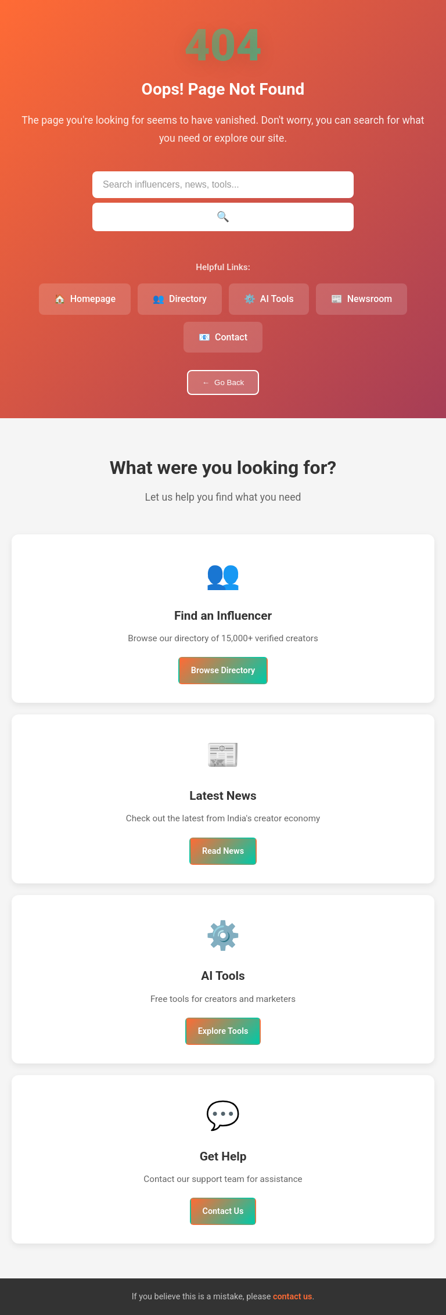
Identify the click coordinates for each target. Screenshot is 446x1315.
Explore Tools (223, 1031)
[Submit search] (223, 217)
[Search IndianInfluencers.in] (223, 184)
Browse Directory (223, 671)
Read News (223, 851)
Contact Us (223, 1211)
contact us (292, 1297)
